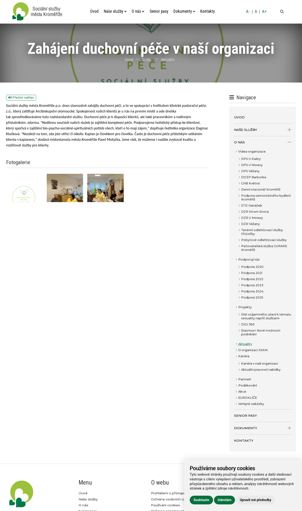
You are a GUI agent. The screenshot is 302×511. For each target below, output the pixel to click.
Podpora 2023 (252, 285)
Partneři (244, 379)
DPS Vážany (250, 171)
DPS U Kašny (251, 159)
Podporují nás (249, 259)
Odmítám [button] (224, 500)
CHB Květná (250, 183)
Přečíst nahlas (21, 97)
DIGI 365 (248, 324)
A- (248, 11)
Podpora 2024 (252, 291)
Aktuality (168, 59)
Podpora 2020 (252, 267)
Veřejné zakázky (251, 404)
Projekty (245, 307)
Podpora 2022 (252, 279)
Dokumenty (184, 11)
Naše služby (115, 11)
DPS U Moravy (252, 165)
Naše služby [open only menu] (262, 130)
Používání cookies (165, 505)
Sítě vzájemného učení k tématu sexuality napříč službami (266, 316)
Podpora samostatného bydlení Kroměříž (266, 197)
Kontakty (207, 11)
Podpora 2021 (251, 273)
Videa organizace (252, 151)
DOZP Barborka (253, 177)
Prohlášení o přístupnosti (171, 493)
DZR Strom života (255, 211)
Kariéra (243, 356)
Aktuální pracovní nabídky (261, 369)
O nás (138, 11)
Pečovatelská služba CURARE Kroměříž (264, 248)
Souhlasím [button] (201, 500)
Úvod (94, 11)
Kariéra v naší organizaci (259, 363)
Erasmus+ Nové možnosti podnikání (260, 332)
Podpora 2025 (252, 297)
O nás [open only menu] (262, 142)
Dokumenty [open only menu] (262, 428)
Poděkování (247, 385)
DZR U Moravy (252, 218)
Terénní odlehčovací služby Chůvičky (262, 232)
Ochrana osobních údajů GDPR (176, 499)
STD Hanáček (251, 205)
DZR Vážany (250, 224)
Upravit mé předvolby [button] (255, 500)
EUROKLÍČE (247, 397)
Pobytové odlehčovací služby (264, 240)
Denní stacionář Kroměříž (261, 189)
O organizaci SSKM (253, 350)
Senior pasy (159, 11)
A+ (264, 11)
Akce (242, 391)
